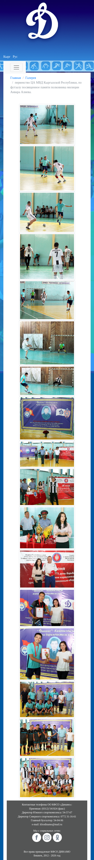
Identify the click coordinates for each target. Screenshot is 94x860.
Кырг (7, 56)
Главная (15, 78)
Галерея (30, 78)
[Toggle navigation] (16, 67)
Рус (15, 56)
